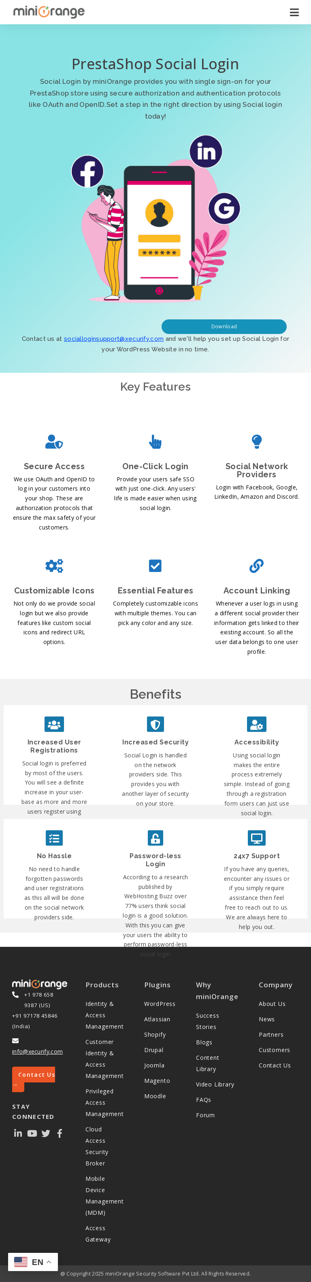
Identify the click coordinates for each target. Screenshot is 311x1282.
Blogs (204, 1042)
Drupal (154, 1050)
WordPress (160, 1004)
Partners (271, 1034)
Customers (274, 1050)
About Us (272, 1004)
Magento (157, 1080)
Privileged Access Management (104, 1102)
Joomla (154, 1065)
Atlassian (157, 1019)
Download (224, 326)
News (267, 1019)
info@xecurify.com (37, 1051)
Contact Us (275, 1065)
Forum (205, 1115)
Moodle (155, 1096)
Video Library (215, 1084)
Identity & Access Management (104, 1015)
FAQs (203, 1099)
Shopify (155, 1034)
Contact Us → (33, 1079)
